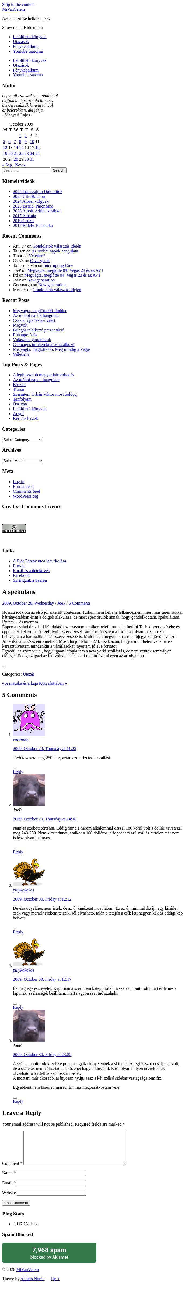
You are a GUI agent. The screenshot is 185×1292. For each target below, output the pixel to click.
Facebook (21, 575)
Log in (18, 481)
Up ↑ (55, 1285)
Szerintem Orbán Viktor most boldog (45, 394)
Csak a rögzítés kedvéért (34, 320)
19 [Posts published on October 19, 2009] (5, 153)
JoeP (61, 603)
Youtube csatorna (28, 51)
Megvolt (20, 325)
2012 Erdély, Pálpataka (33, 225)
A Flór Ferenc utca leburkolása (39, 561)
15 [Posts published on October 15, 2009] (21, 147)
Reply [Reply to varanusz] (18, 771)
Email (9, 1189)
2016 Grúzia (23, 220)
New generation (41, 280)
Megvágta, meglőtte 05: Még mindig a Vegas (51, 349)
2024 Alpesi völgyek (30, 201)
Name (9, 1179)
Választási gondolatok (32, 339)
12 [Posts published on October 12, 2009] (5, 147)
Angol (18, 413)
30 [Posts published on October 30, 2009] (27, 159)
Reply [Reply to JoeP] (18, 852)
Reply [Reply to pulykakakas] (18, 932)
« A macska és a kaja (20, 683)
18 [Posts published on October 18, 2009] (37, 147)
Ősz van (20, 404)
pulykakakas (23, 890)
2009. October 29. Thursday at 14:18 (44, 819)
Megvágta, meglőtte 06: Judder (40, 310)
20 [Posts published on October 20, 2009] (10, 153)
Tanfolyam (22, 399)
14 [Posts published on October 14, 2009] (16, 147)
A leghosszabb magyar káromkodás (43, 375)
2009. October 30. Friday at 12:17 (42, 979)
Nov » (20, 165)
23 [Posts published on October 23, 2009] (27, 153)
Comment (12, 1170)
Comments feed (26, 491)
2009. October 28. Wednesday (28, 603)
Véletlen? (37, 256)
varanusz (21, 739)
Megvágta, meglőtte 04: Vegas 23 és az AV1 (65, 270)
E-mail (19, 565)
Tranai (18, 389)
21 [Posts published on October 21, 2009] (16, 153)
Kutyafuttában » (53, 683)
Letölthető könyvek (30, 36)
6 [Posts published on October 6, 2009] (9, 141)
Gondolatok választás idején (57, 246)
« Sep (7, 165)
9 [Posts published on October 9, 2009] (26, 141)
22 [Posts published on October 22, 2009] (21, 153)
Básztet (19, 384)
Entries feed (23, 486)
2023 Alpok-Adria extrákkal (37, 211)
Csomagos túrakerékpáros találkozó (43, 344)
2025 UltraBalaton (29, 196)
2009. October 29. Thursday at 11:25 (44, 748)
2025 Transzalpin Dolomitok (37, 191)
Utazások (21, 41)
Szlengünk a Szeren (30, 580)
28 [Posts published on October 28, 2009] (16, 159)
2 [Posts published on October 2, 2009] (26, 135)
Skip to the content (18, 4)
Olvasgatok (40, 260)
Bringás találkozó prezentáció (38, 330)
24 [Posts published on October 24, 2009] (32, 153)
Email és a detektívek (31, 570)
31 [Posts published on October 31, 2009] (32, 159)
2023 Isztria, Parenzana (33, 206)
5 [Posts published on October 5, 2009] (4, 141)
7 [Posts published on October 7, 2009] (15, 141)
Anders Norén (32, 1285)
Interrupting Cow (58, 265)
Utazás (29, 674)
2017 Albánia (24, 215)
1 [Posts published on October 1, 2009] (20, 135)
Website (9, 1199)
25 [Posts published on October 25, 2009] (37, 153)
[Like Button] (4, 666)
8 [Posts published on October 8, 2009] (20, 141)
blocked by (49, 1259)
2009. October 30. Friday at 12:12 (42, 899)
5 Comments (79, 603)
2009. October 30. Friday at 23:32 (42, 1054)
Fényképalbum (26, 46)
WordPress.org (25, 496)
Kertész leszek (25, 418)
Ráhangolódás (25, 335)
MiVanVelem (13, 9)
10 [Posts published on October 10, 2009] (32, 141)
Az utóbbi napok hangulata (55, 251)
